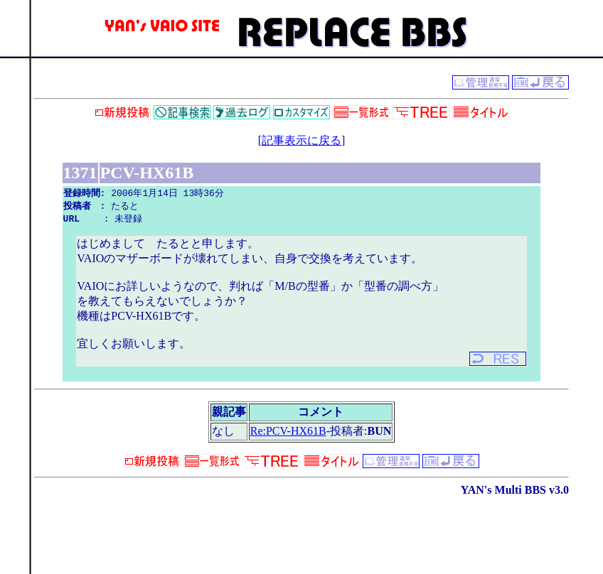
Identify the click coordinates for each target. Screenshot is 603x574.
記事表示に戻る (301, 140)
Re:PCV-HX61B (288, 433)
